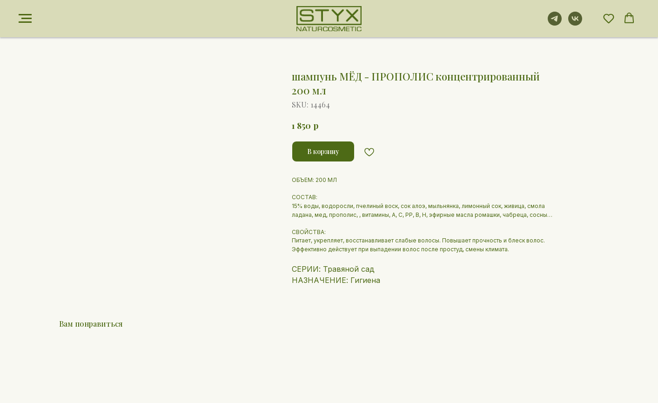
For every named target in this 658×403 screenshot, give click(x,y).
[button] (608, 18)
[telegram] (555, 23)
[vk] (575, 23)
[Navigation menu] (25, 18)
